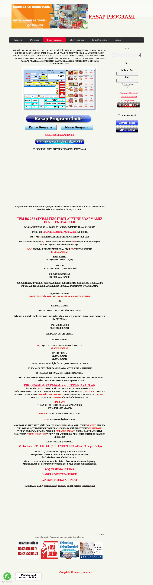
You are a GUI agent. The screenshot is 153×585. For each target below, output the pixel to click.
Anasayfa (18, 40)
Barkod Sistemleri (99, 40)
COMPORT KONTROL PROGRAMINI (59, 232)
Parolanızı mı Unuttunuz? (129, 93)
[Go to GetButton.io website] (7, 582)
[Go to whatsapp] (7, 576)
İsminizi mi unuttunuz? (129, 97)
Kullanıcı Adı (127, 70)
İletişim (118, 40)
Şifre (127, 77)
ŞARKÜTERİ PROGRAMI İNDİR (59, 135)
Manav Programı (54, 40)
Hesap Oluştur (129, 100)
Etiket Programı (77, 40)
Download (34, 40)
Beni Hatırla (127, 84)
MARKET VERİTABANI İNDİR (59, 480)
